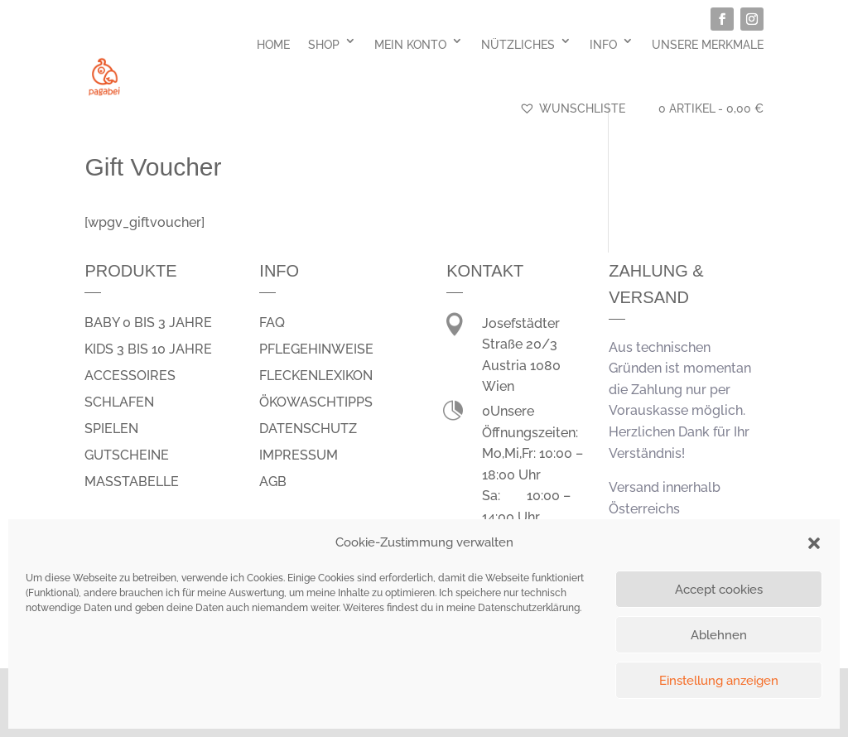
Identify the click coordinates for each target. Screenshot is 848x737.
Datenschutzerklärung (529, 608)
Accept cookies (719, 589)
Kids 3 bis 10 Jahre (148, 349)
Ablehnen (719, 635)
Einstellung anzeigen (718, 680)
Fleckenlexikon (316, 375)
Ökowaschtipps (316, 402)
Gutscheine (126, 455)
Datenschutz (308, 428)
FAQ (272, 322)
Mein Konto (410, 44)
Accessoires (130, 375)
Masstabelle (131, 481)
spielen (111, 428)
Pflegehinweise (316, 349)
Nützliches (518, 44)
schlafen (119, 402)
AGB (273, 481)
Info (603, 44)
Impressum (298, 455)
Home (273, 44)
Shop (324, 44)
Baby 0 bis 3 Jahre (148, 322)
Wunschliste (572, 108)
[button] (814, 543)
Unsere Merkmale (708, 44)
